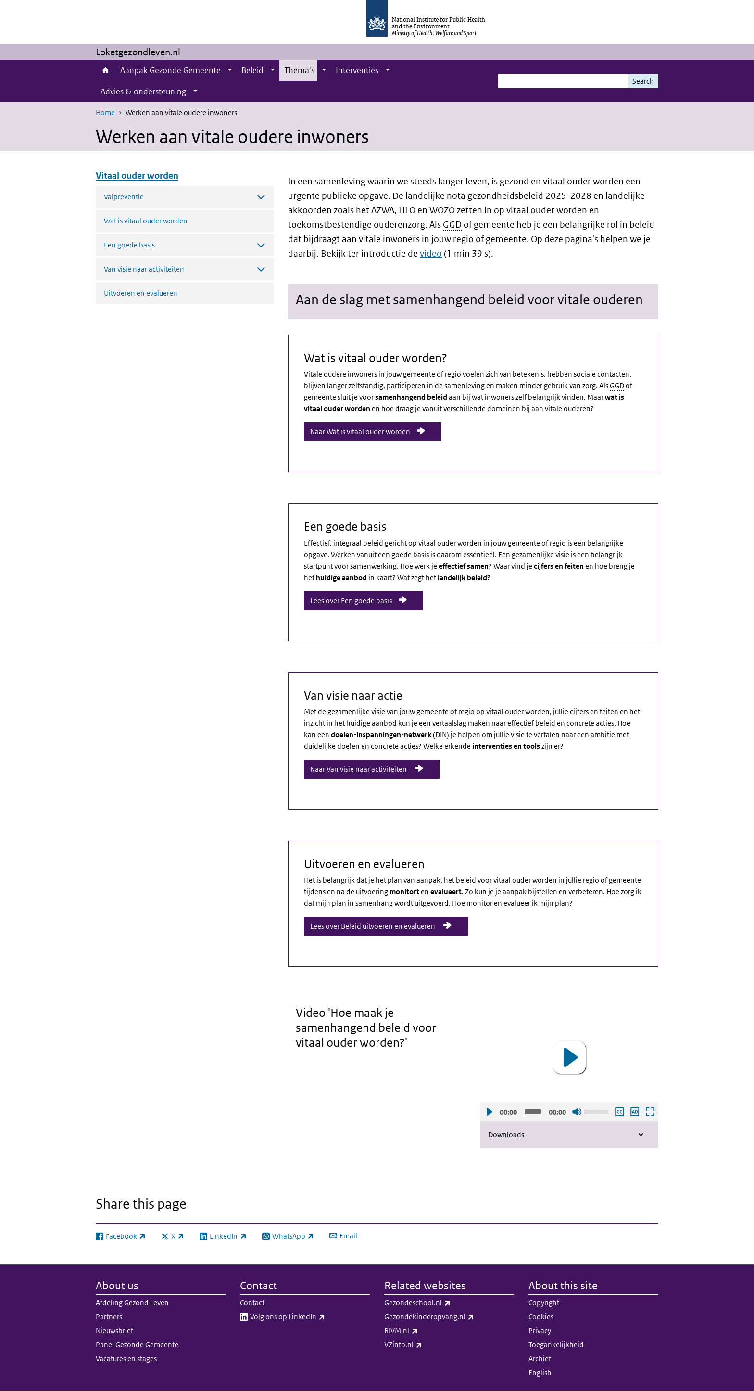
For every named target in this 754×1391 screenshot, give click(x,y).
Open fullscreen (649, 1112)
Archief (539, 1358)
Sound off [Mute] (576, 1112)
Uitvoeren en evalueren (140, 293)
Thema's (299, 70)
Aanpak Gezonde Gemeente (170, 70)
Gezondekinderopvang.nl (449, 1317)
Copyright (543, 1302)
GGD (452, 224)
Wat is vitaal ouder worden (146, 220)
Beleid (252, 70)
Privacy (539, 1330)
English (540, 1372)
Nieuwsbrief (114, 1330)
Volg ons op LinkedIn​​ (310, 1317)
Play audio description (634, 1112)
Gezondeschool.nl (442, 1303)
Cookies (540, 1316)
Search (643, 81)
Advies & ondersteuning (143, 91)
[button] (569, 1057)
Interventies (357, 70)
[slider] (533, 1111)
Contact (252, 1302)
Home (105, 70)
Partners (109, 1316)
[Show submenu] (230, 70)
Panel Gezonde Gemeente (137, 1344)
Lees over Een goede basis (351, 600)
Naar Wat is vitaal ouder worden (360, 431)
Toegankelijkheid (556, 1344)
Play (489, 1112)
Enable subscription (619, 1112)
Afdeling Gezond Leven (132, 1302)
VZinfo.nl (428, 1345)
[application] (569, 1057)
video (431, 253)
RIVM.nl (426, 1331)
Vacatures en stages (126, 1358)
